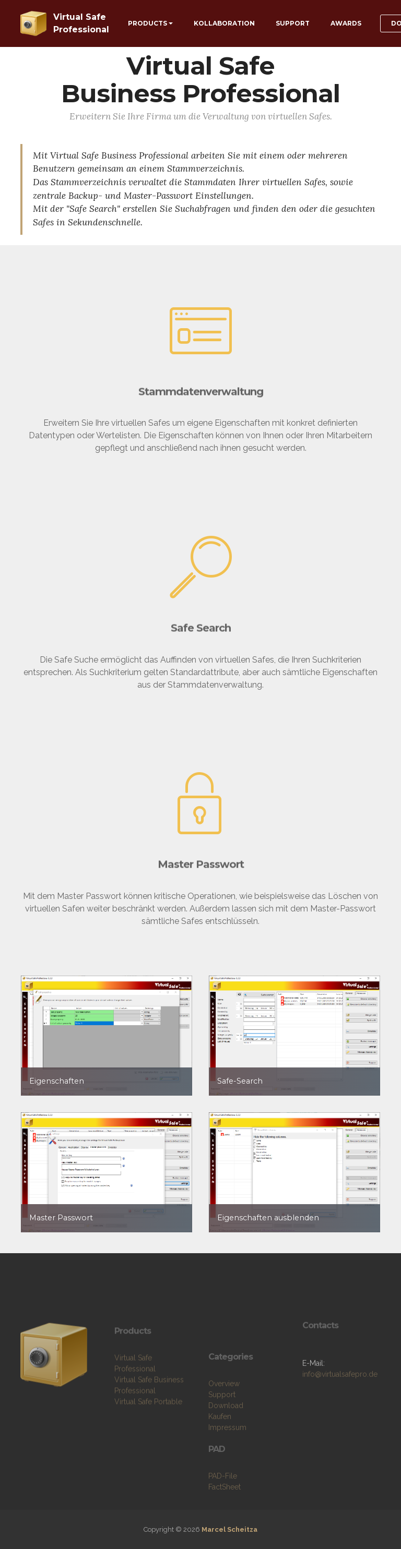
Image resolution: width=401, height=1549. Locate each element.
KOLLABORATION (224, 23)
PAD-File (222, 1509)
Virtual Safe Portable (148, 1418)
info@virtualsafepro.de (340, 1386)
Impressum (227, 1460)
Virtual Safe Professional (81, 23)
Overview (224, 1416)
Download (225, 1438)
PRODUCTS (147, 23)
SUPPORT (293, 23)
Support (221, 1427)
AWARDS (346, 23)
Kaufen (219, 1449)
